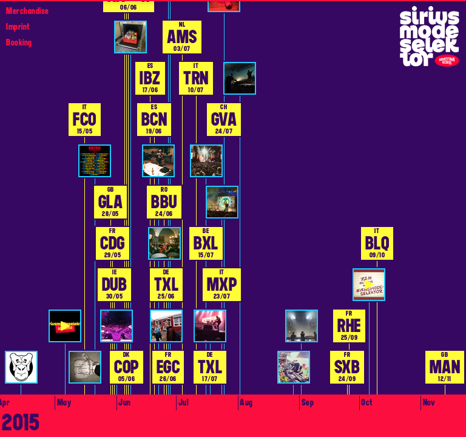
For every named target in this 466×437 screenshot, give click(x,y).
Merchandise (27, 11)
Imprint (18, 27)
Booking (19, 42)
